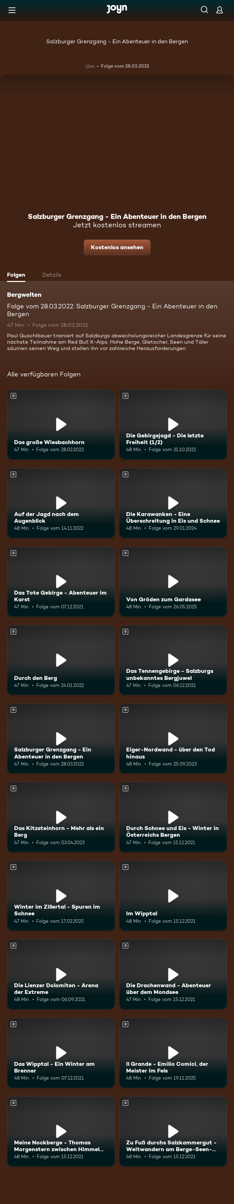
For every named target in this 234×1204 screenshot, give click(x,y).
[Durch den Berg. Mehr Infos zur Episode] (61, 660)
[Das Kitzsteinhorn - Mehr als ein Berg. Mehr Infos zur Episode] (61, 817)
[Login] (219, 10)
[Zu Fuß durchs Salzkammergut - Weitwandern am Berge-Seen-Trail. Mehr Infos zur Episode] (173, 1131)
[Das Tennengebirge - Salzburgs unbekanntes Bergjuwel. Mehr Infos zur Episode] (173, 660)
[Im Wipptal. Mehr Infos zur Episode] (173, 896)
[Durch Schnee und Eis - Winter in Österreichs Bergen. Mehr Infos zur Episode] (173, 817)
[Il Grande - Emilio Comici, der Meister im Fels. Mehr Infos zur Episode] (173, 1053)
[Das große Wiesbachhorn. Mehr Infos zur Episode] (61, 424)
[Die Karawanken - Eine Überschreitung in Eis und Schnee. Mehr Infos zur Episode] (173, 503)
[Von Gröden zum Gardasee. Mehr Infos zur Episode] (173, 582)
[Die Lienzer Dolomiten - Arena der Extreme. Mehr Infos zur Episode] (61, 974)
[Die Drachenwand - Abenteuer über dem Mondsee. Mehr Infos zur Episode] (173, 974)
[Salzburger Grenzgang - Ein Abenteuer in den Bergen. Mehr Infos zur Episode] (61, 739)
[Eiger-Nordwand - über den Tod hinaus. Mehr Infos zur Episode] (173, 739)
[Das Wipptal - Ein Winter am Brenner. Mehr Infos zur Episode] (61, 1053)
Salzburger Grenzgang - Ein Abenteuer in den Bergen (117, 41)
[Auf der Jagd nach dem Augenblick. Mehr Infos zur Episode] (61, 503)
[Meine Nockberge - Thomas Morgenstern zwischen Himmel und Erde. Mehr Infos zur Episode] (61, 1131)
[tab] (18, 275)
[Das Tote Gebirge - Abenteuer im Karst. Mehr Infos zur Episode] (61, 582)
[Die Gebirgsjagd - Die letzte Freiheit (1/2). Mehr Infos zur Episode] (173, 424)
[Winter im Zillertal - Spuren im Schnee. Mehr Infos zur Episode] (61, 896)
